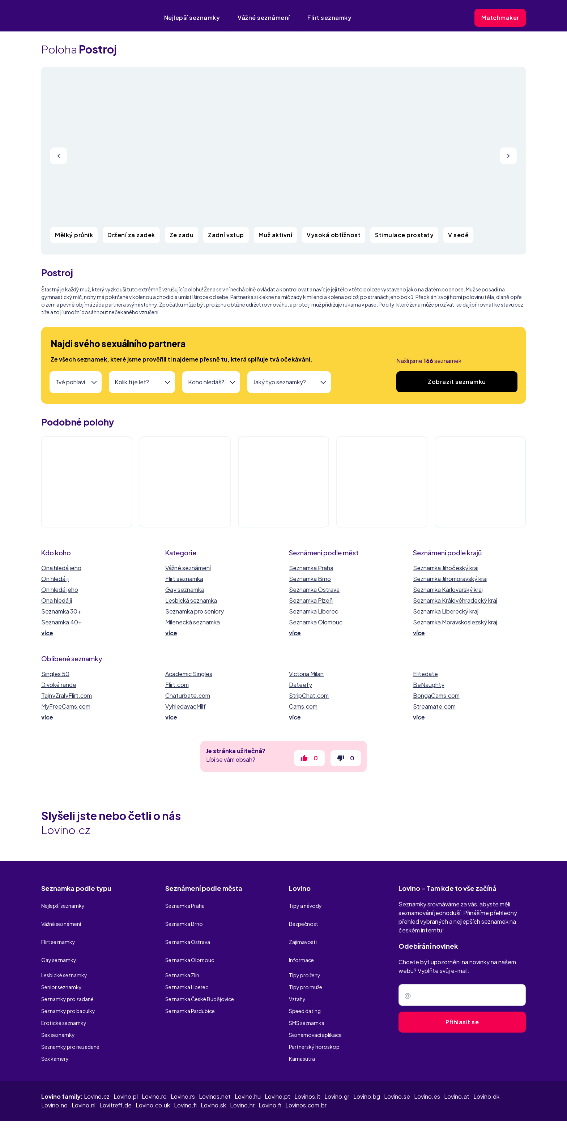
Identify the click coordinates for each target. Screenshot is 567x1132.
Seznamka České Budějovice (199, 978)
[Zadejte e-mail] (462, 999)
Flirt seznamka (184, 578)
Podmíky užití (415, 1116)
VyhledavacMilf (185, 706)
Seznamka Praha (311, 568)
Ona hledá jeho (61, 568)
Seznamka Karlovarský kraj (448, 589)
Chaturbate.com (187, 695)
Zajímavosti (303, 931)
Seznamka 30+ (61, 611)
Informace (301, 943)
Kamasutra (302, 1038)
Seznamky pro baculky (68, 990)
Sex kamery (55, 1038)
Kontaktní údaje (503, 1116)
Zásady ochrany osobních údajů (352, 1116)
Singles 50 (55, 674)
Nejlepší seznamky (192, 17)
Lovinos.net (215, 1076)
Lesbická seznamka (191, 600)
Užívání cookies (458, 1116)
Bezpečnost (303, 919)
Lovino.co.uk (153, 1085)
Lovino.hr (242, 1085)
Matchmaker (500, 17)
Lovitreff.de (115, 1085)
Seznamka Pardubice (190, 990)
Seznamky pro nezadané (70, 1026)
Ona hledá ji (56, 600)
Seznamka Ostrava (314, 589)
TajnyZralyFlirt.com (66, 695)
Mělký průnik (74, 235)
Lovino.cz (97, 1076)
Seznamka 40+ (61, 622)
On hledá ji (55, 578)
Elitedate (425, 674)
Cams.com (303, 706)
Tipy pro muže (305, 967)
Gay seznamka (184, 589)
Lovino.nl (83, 1085)
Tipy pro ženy (304, 955)
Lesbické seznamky (64, 955)
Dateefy (300, 684)
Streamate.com (434, 706)
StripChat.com (309, 695)
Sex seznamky (58, 1014)
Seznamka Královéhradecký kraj (455, 600)
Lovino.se (397, 1076)
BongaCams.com (436, 695)
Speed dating (305, 990)
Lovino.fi (185, 1085)
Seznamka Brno (310, 578)
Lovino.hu (248, 1076)
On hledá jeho (59, 589)
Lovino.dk (486, 1076)
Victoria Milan (306, 674)
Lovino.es (427, 1076)
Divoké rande (58, 684)
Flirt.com (177, 684)
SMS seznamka (306, 1002)
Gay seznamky (58, 943)
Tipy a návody (305, 907)
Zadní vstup (226, 235)
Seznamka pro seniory (194, 611)
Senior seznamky (61, 967)
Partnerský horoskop (314, 1026)
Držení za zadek (131, 235)
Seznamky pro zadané (67, 978)
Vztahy (297, 978)
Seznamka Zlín (182, 955)
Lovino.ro (154, 1076)
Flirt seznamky (329, 17)
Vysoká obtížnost (334, 235)
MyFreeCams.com (65, 706)
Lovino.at (456, 1076)
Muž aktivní (276, 235)
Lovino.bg (366, 1076)
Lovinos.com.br (306, 1085)
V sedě (458, 235)
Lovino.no (54, 1085)
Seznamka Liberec (313, 611)
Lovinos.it (307, 1076)
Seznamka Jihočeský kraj (445, 568)
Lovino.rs (183, 1076)
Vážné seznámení (264, 17)
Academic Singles (188, 674)
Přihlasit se (462, 1026)
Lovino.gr (336, 1076)
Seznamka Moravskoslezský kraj (455, 622)
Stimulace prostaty (404, 235)
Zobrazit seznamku (457, 381)
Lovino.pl (126, 1076)
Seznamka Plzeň (311, 600)
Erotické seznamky (63, 1002)
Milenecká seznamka (192, 622)
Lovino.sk (213, 1085)
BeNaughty (428, 684)
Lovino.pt (277, 1076)
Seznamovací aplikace (315, 1014)
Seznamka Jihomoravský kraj (450, 578)
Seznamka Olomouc (315, 622)
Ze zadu (182, 235)
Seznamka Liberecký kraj (445, 611)
